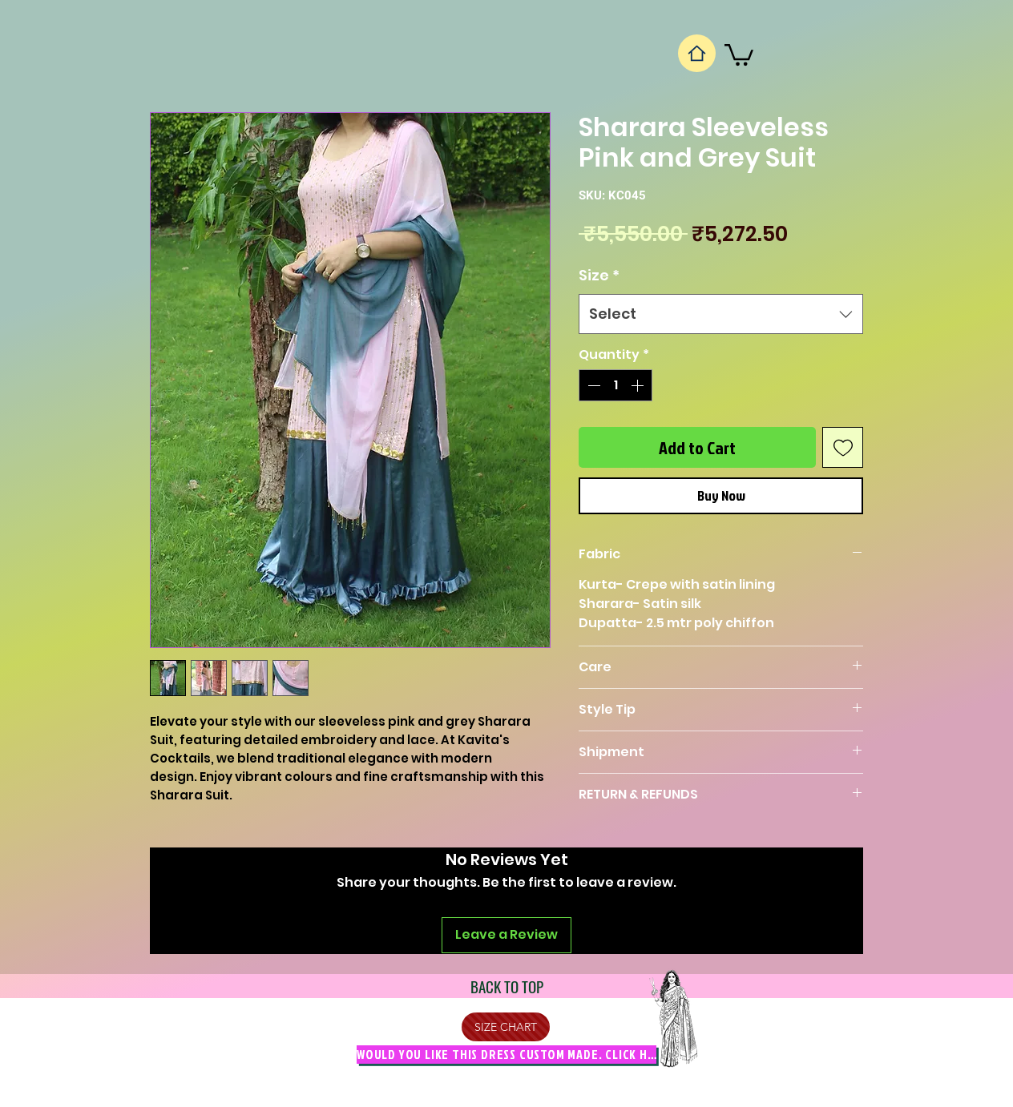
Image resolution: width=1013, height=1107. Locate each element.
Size (599, 275)
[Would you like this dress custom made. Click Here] (506, 1054)
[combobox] (721, 314)
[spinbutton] (615, 385)
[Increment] (639, 385)
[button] (738, 54)
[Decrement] (592, 385)
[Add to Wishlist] (842, 447)
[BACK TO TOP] (506, 987)
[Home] (697, 53)
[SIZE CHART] (506, 1026)
